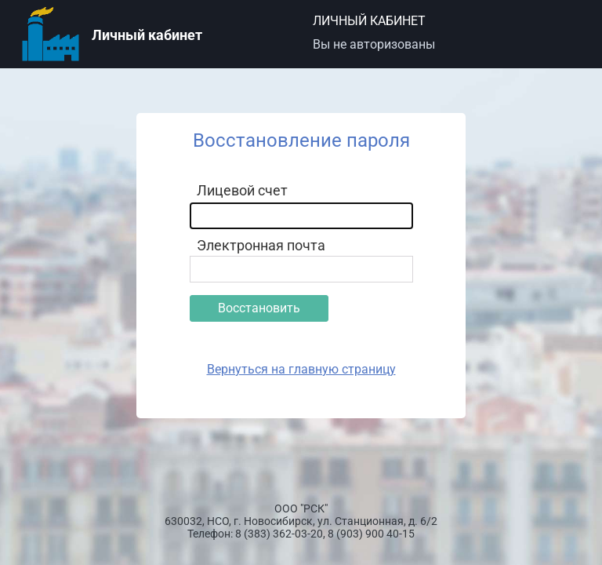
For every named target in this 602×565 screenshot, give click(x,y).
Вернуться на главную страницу (301, 369)
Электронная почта (261, 245)
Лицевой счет (242, 190)
